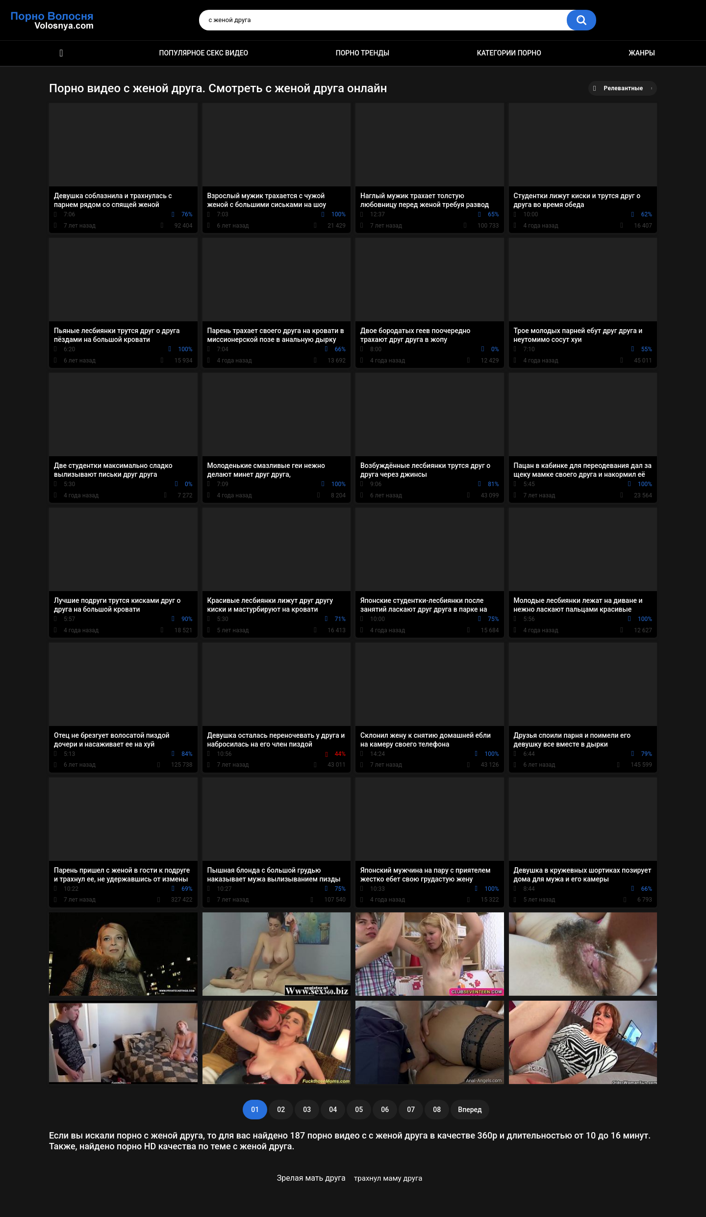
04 (333, 1109)
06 (385, 1109)
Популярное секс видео (204, 53)
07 (411, 1109)
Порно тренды (362, 53)
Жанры (642, 53)
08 (437, 1109)
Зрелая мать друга (311, 1178)
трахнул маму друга (388, 1178)
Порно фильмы (61, 53)
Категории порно (509, 53)
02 (281, 1109)
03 (307, 1109)
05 (359, 1109)
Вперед (469, 1109)
